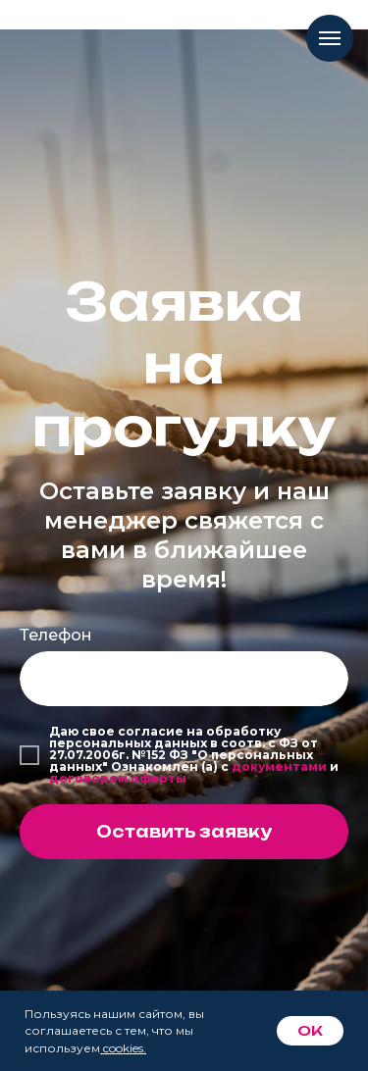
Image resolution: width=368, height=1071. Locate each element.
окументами (284, 766)
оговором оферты (122, 778)
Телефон (56, 635)
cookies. (124, 1048)
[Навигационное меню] (330, 38)
